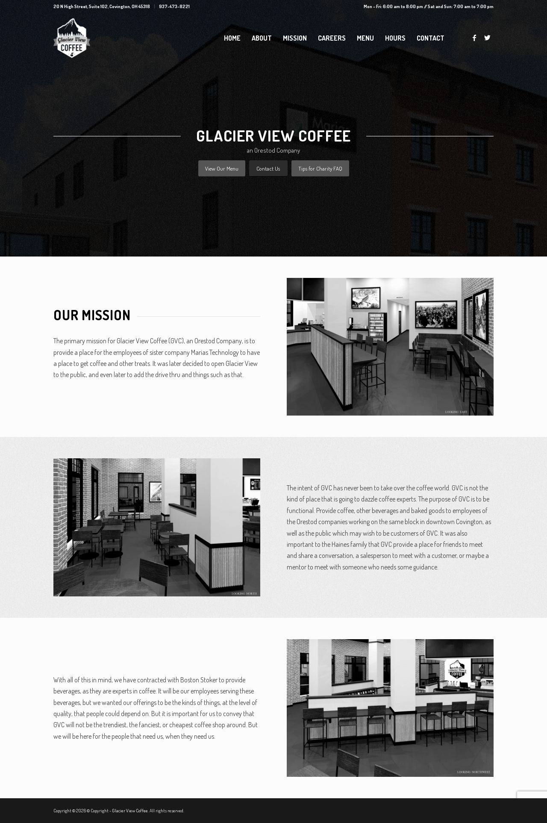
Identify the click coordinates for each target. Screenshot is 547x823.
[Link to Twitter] (487, 37)
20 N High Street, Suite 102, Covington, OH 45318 (101, 6)
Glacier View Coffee (130, 811)
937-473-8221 (174, 6)
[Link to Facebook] (474, 37)
